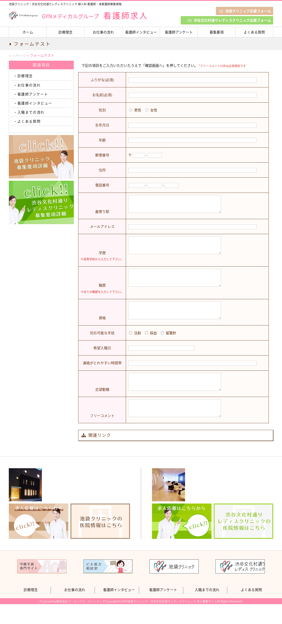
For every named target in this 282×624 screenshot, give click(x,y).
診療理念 (65, 32)
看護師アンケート (179, 32)
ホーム (27, 32)
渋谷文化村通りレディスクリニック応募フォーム (229, 20)
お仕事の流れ (103, 32)
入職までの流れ (31, 112)
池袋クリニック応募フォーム (245, 10)
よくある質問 (254, 32)
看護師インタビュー (141, 32)
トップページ (17, 55)
